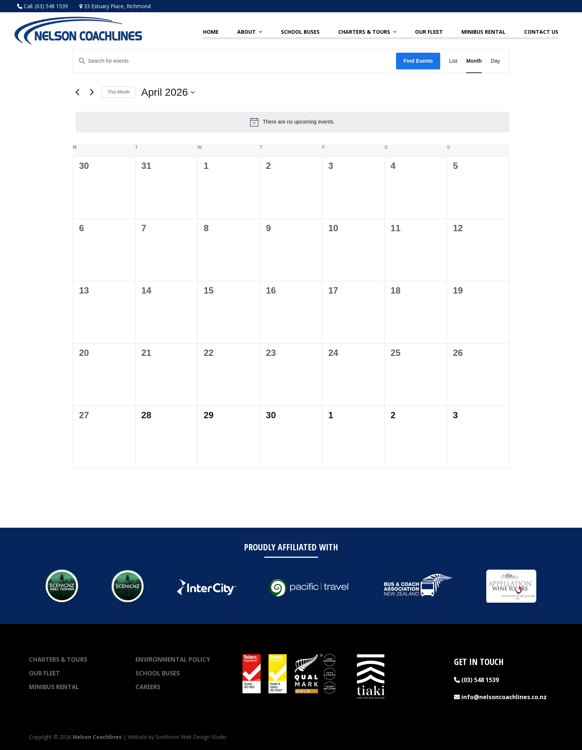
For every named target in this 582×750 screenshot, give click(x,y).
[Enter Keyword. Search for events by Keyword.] (234, 61)
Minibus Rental (54, 687)
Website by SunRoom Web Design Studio (177, 736)
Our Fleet (44, 673)
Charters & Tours (58, 659)
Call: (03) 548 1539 (42, 6)
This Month (119, 92)
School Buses (157, 673)
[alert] (292, 122)
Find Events (418, 61)
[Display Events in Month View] (474, 61)
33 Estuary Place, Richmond (115, 6)
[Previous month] (77, 92)
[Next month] (91, 92)
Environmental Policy (172, 659)
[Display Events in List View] (453, 61)
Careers (147, 687)
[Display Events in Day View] (495, 61)
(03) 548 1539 (476, 680)
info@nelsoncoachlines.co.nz (500, 697)
